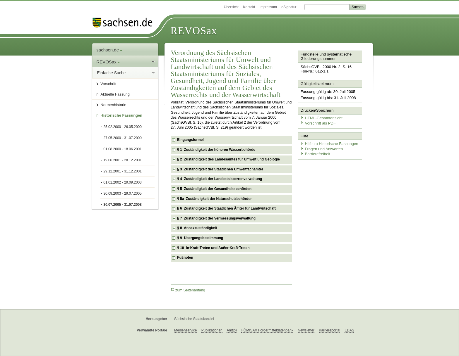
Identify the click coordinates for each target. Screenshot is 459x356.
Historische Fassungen (121, 115)
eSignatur (288, 7)
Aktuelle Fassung (115, 94)
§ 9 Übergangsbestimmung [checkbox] (200, 238)
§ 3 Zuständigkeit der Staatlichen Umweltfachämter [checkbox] (220, 169)
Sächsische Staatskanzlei (194, 319)
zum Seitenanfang (188, 290)
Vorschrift (108, 84)
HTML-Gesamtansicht (320, 117)
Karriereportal (329, 330)
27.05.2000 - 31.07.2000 (122, 138)
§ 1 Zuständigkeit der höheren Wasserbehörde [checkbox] (216, 150)
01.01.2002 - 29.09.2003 (122, 182)
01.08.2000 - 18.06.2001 (122, 149)
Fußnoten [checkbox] (185, 257)
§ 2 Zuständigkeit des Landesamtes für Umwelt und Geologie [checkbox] (228, 159)
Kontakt (249, 7)
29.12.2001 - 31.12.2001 (122, 171)
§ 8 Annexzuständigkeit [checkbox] (197, 228)
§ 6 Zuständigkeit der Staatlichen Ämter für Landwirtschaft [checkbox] (226, 208)
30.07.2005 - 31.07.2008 (122, 205)
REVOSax (193, 31)
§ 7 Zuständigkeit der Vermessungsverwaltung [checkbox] (216, 218)
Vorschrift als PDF (317, 122)
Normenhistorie (113, 105)
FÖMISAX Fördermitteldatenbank (267, 330)
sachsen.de (109, 49)
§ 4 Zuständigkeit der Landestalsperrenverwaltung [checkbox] (219, 179)
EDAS (349, 330)
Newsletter (306, 330)
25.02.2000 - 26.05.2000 (122, 127)
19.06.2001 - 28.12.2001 (122, 160)
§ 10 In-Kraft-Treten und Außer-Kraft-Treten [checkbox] (213, 248)
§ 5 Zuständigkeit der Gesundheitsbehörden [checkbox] (214, 189)
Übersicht (231, 7)
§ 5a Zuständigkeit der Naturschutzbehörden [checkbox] (214, 199)
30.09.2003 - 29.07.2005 (122, 193)
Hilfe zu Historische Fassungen (328, 142)
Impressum (268, 7)
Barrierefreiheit (314, 153)
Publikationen (211, 330)
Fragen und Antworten (321, 147)
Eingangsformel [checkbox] (190, 140)
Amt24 (232, 330)
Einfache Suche (111, 72)
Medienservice (185, 330)
